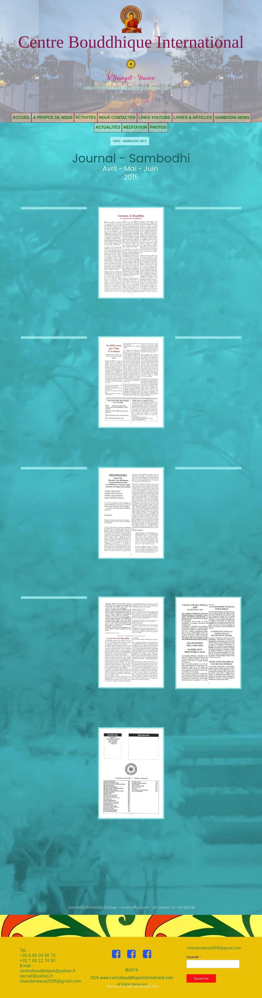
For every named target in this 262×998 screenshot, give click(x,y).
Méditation (135, 127)
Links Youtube (154, 117)
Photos (158, 127)
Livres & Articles (193, 117)
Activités (85, 117)
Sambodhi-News (232, 117)
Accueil (21, 117)
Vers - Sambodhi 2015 (130, 141)
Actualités (108, 127)
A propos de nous (52, 117)
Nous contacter (117, 117)
